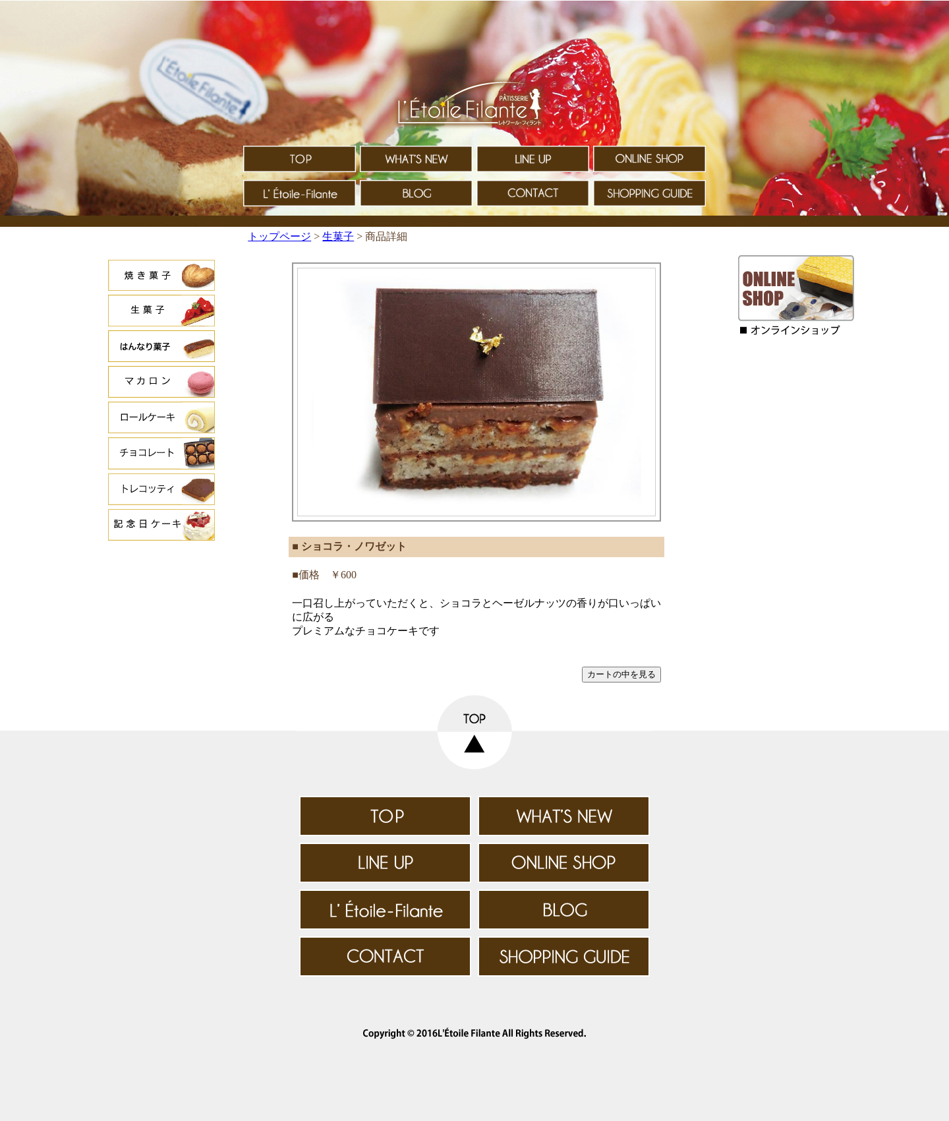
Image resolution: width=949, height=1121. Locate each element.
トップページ (279, 236)
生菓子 (338, 236)
